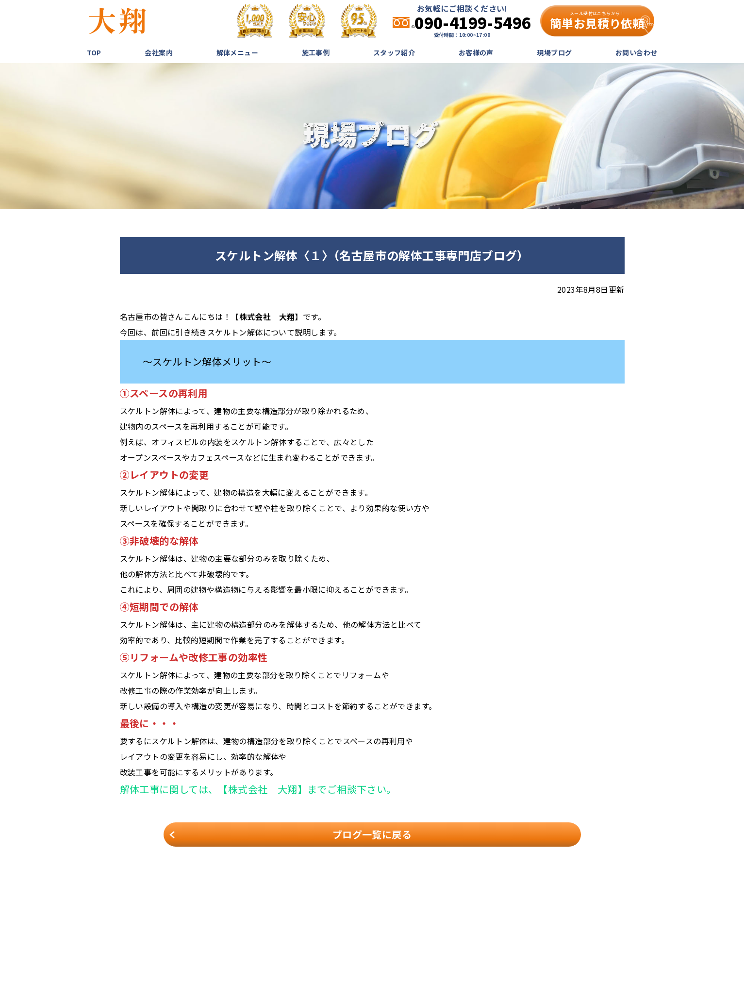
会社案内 (159, 52)
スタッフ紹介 (394, 52)
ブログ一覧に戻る (372, 834)
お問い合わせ (636, 52)
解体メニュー (237, 52)
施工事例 (316, 52)
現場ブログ (554, 52)
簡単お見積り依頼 (597, 21)
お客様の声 (476, 52)
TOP (94, 52)
